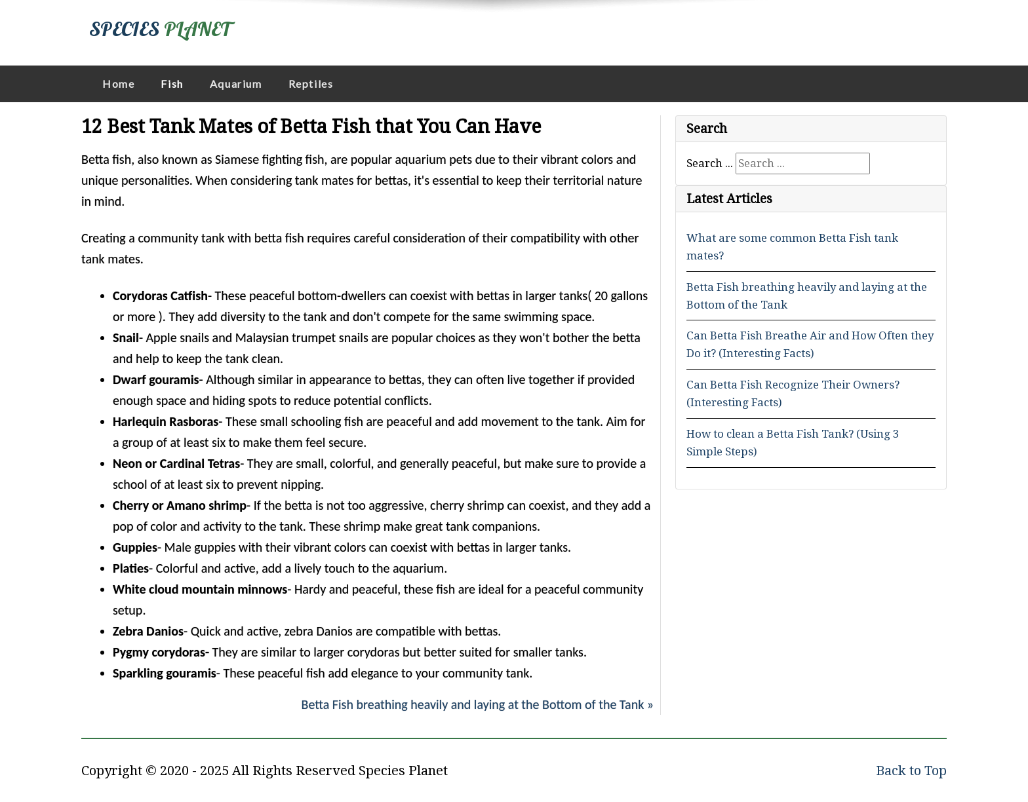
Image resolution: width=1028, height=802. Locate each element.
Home (118, 83)
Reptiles (311, 83)
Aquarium (236, 83)
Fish (172, 83)
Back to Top (911, 770)
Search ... (709, 163)
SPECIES (160, 28)
